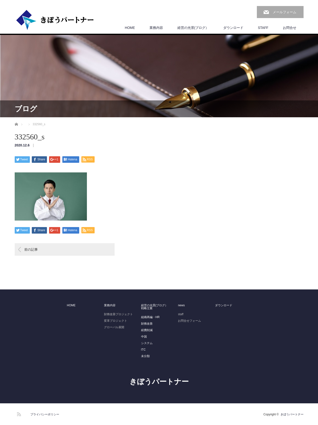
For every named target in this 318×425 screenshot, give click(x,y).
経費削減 (147, 330)
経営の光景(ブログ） (193, 28)
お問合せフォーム (189, 320)
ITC (143, 349)
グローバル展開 (114, 327)
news (181, 305)
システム (147, 343)
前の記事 (31, 249)
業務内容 (156, 28)
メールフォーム (284, 12)
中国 (144, 336)
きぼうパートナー (159, 382)
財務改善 (147, 323)
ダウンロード (233, 28)
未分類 (145, 356)
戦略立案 (147, 308)
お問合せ (289, 28)
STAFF (263, 28)
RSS (18, 413)
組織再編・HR (150, 317)
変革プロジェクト (115, 320)
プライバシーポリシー (44, 414)
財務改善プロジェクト (118, 314)
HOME (130, 28)
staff (180, 314)
